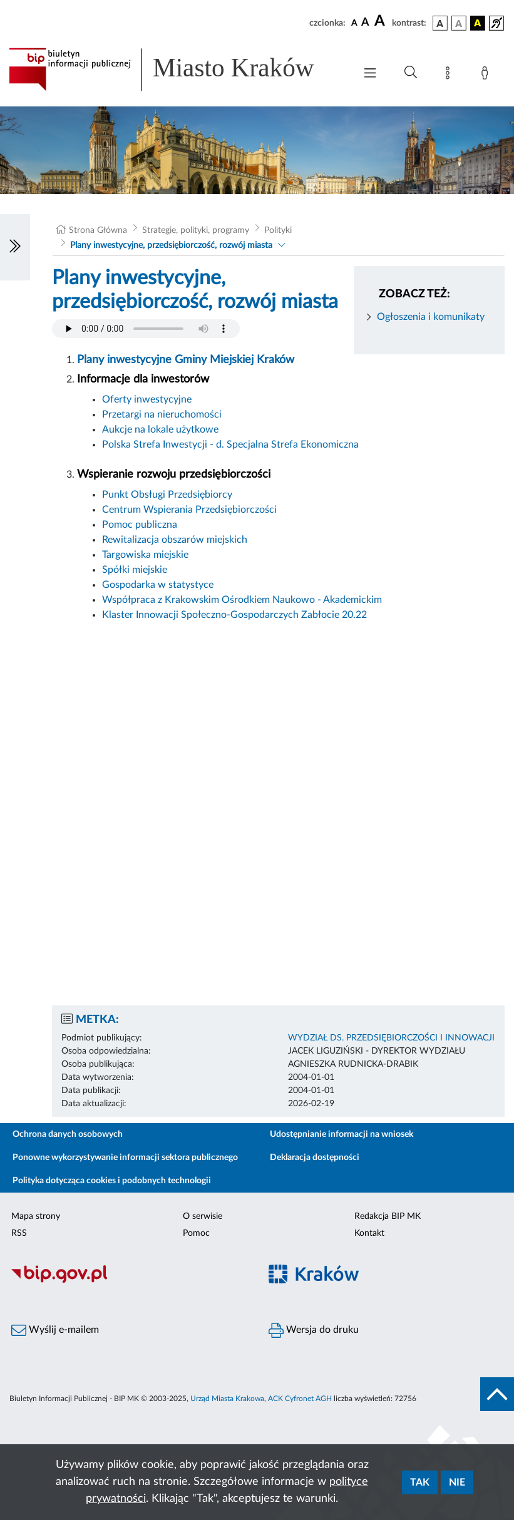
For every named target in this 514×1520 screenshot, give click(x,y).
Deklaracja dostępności (314, 1157)
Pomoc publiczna (139, 525)
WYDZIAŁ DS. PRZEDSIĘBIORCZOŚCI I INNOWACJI (391, 1038)
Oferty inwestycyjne (147, 399)
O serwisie (202, 1216)
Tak (419, 1482)
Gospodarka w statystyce (157, 585)
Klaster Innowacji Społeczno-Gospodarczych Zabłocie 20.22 (234, 615)
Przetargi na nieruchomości (162, 414)
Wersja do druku (314, 1330)
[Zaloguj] (487, 75)
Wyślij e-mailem (55, 1330)
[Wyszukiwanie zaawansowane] (410, 72)
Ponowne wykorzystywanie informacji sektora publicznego (125, 1157)
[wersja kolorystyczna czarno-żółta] (478, 23)
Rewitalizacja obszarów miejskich (176, 540)
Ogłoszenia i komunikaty (431, 317)
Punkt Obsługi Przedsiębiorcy (167, 495)
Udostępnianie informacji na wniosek (341, 1134)
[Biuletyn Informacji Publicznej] (128, 1281)
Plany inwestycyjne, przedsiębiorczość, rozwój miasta (171, 245)
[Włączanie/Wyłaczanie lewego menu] (15, 247)
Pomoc (196, 1233)
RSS (19, 1233)
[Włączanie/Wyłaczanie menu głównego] (370, 74)
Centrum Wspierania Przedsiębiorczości (189, 510)
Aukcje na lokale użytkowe (160, 429)
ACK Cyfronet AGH (300, 1398)
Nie (457, 1482)
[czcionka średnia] (365, 22)
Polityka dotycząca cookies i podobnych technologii (112, 1180)
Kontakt (369, 1233)
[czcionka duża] (381, 21)
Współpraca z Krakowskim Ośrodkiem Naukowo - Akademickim (242, 600)
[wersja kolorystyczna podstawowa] (440, 23)
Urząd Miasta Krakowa (227, 1398)
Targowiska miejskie (145, 555)
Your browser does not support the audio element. (146, 328)
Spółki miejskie (134, 570)
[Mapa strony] (450, 75)
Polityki (278, 230)
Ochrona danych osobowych (68, 1134)
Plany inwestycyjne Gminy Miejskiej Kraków (185, 360)
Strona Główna (98, 230)
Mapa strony (35, 1216)
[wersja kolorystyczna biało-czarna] (459, 23)
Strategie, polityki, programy (195, 230)
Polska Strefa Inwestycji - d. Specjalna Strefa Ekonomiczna (230, 444)
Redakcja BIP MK (387, 1216)
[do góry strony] (497, 1394)
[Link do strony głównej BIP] (175, 69)
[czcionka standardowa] (354, 22)
